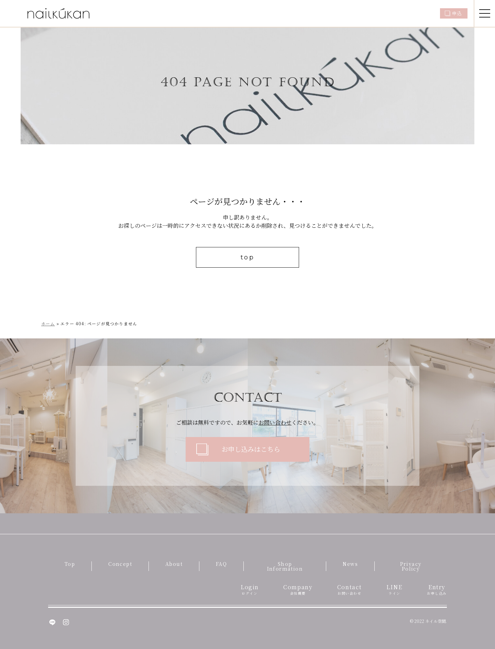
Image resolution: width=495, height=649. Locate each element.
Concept (120, 563)
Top (70, 563)
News (350, 563)
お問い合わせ (275, 422)
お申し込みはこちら (250, 449)
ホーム (48, 323)
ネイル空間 (435, 621)
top (248, 257)
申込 (457, 13)
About (174, 563)
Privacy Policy (411, 566)
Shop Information (285, 566)
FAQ (221, 563)
